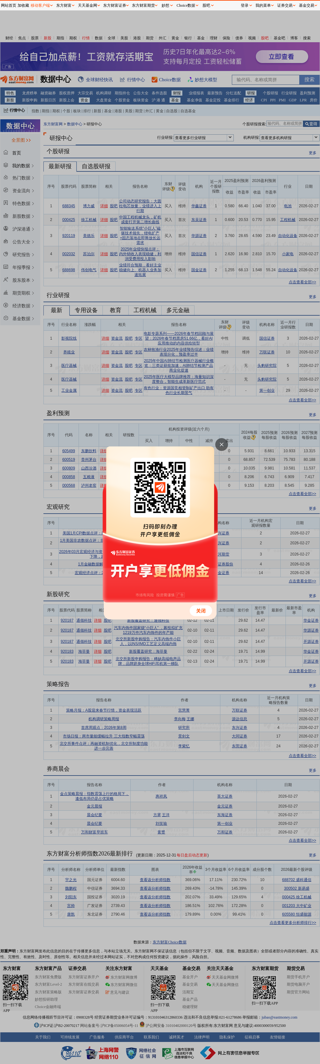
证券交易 (285, 5)
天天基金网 (87, 5)
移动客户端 (40, 5)
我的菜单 (263, 5)
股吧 (206, 5)
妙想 (165, 5)
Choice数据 (186, 5)
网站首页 (8, 5)
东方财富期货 (143, 5)
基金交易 (306, 5)
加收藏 (23, 5)
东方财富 (64, 5)
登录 (244, 5)
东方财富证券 (114, 5)
